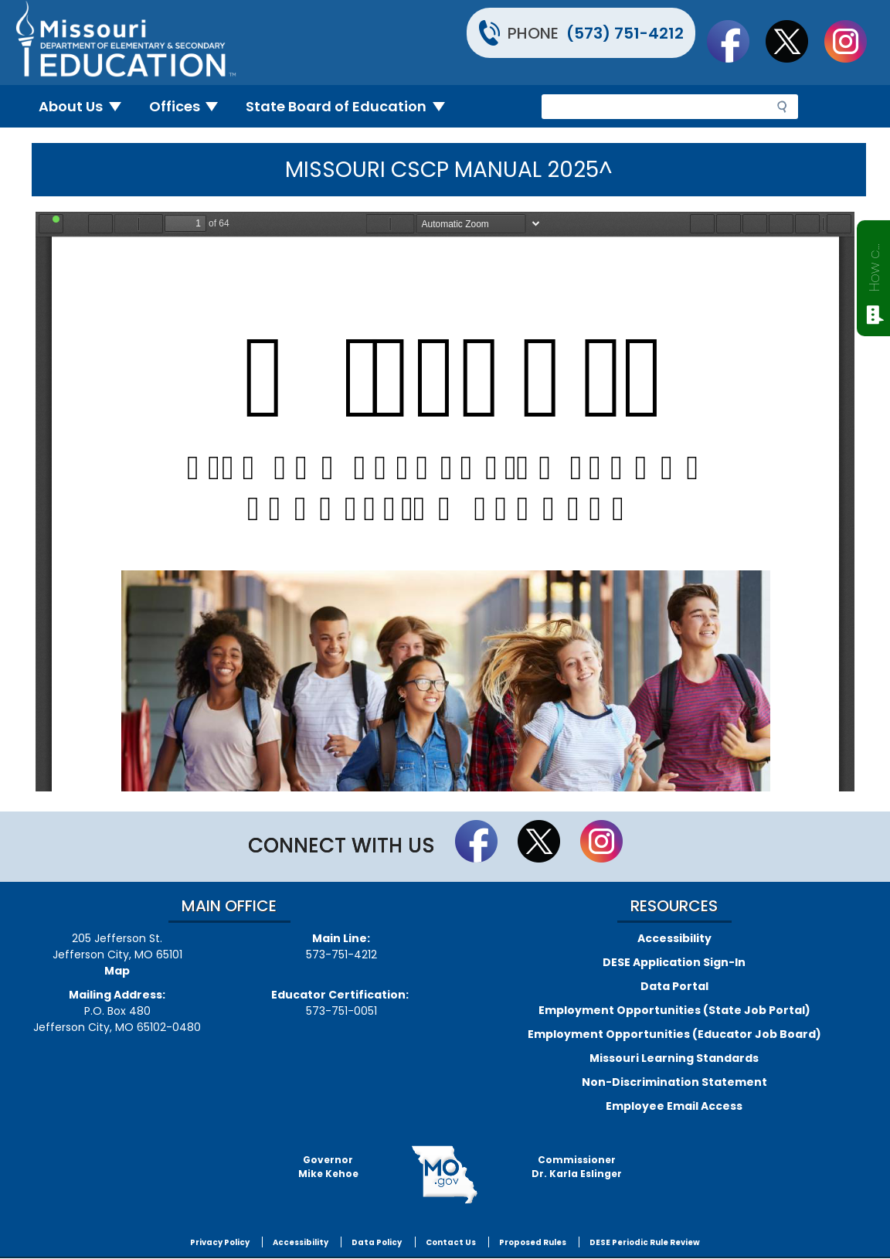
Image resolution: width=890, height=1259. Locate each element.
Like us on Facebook (735, 41)
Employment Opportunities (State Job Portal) (674, 1010)
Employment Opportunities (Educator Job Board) (674, 1034)
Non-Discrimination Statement (674, 1082)
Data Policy (377, 1242)
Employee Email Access (674, 1106)
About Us (86, 106)
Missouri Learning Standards (674, 1058)
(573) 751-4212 (625, 33)
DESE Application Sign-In (674, 962)
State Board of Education (351, 106)
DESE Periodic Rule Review (644, 1242)
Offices (190, 106)
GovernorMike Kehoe (328, 1166)
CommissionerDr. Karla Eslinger (577, 1166)
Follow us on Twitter (794, 41)
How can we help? (874, 264)
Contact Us (451, 1242)
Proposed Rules (532, 1242)
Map (117, 970)
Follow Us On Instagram (853, 41)
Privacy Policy (220, 1242)
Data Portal (674, 986)
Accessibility (674, 938)
